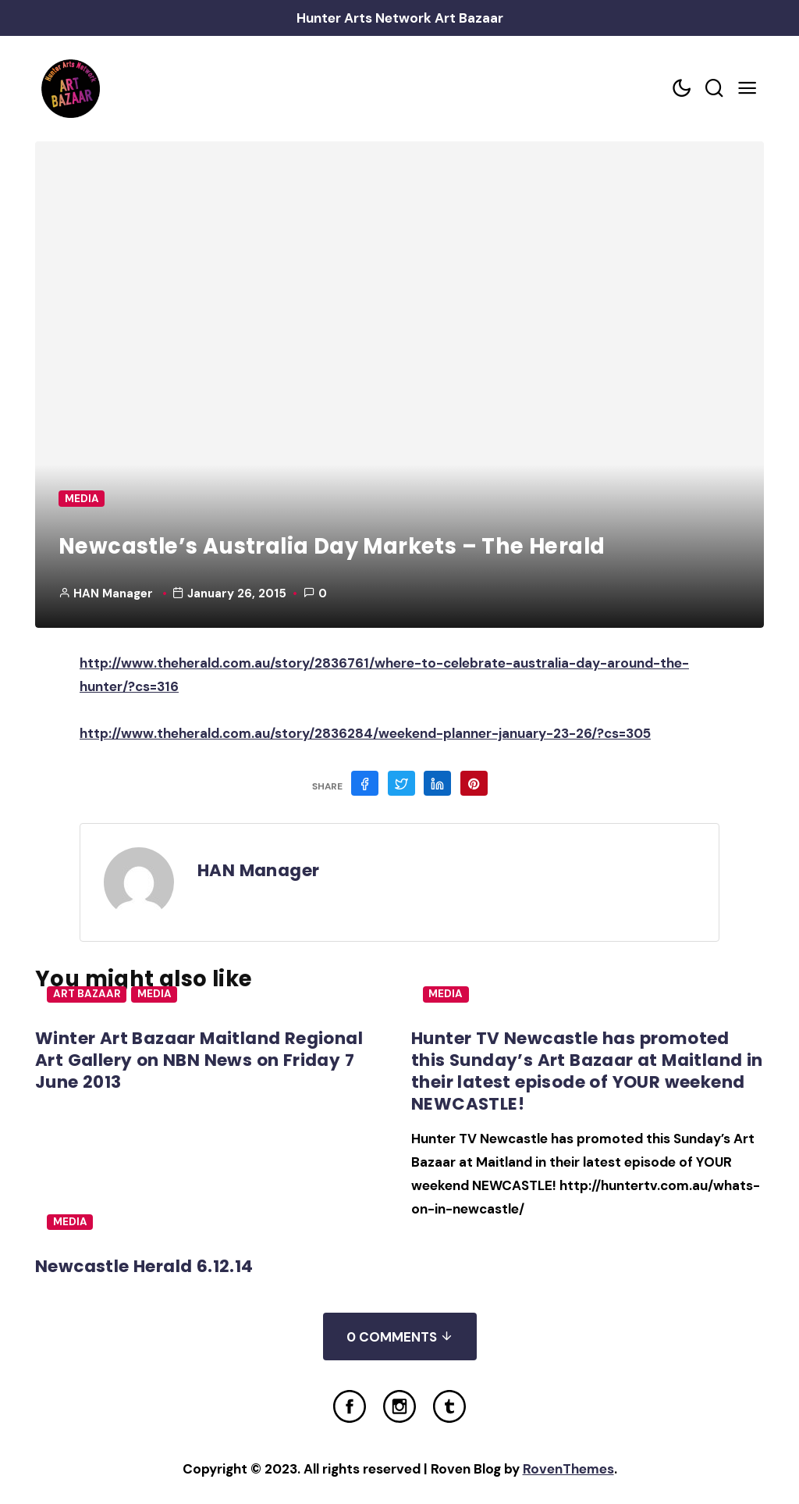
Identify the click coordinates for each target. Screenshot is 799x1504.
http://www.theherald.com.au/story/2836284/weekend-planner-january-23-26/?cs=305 (365, 733)
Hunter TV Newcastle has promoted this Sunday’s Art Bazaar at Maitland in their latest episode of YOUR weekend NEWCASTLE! (587, 1071)
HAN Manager (113, 593)
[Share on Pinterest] (474, 783)
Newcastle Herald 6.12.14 (144, 1266)
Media (82, 498)
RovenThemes (568, 1468)
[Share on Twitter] (401, 783)
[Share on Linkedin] (437, 783)
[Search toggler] (714, 88)
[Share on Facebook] (364, 783)
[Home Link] (70, 88)
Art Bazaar (87, 993)
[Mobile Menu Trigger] (747, 88)
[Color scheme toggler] (682, 88)
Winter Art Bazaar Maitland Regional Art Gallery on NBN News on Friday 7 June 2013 (199, 1060)
